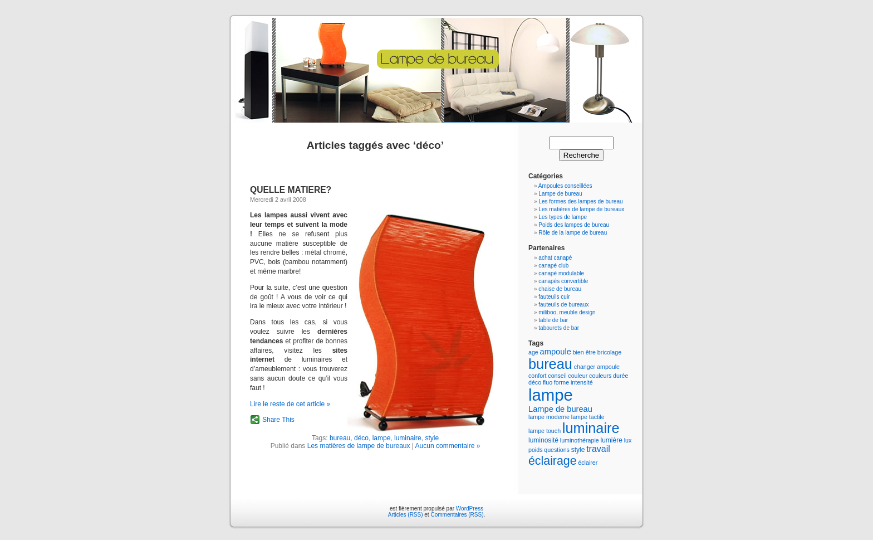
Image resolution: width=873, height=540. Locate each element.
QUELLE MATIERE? (290, 189)
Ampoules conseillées (565, 186)
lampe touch (544, 430)
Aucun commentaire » (447, 446)
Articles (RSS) (405, 515)
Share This (278, 420)
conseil (557, 375)
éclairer (587, 462)
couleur (577, 375)
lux (628, 440)
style (432, 438)
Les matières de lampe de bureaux (358, 446)
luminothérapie (579, 440)
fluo (547, 382)
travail (598, 449)
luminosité (543, 440)
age (533, 352)
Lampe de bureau (560, 194)
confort (537, 375)
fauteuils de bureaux (563, 304)
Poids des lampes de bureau (573, 225)
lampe (381, 438)
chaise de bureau (559, 289)
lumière (611, 440)
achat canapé (555, 258)
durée (620, 375)
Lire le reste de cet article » (290, 404)
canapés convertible (563, 281)
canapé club (553, 265)
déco (361, 438)
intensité (582, 382)
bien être (584, 352)
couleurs (600, 375)
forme (561, 382)
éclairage (552, 461)
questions (557, 449)
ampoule (555, 351)
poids (535, 449)
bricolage (609, 352)
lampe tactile (588, 416)
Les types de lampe (562, 217)
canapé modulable (561, 273)
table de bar (553, 320)
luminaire (407, 438)
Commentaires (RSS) (456, 515)
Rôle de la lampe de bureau (572, 233)
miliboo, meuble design (566, 312)
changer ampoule (597, 366)
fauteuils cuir (554, 297)
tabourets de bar (558, 328)
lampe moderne (549, 416)
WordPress (469, 508)
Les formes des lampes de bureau (580, 201)
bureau (340, 438)
